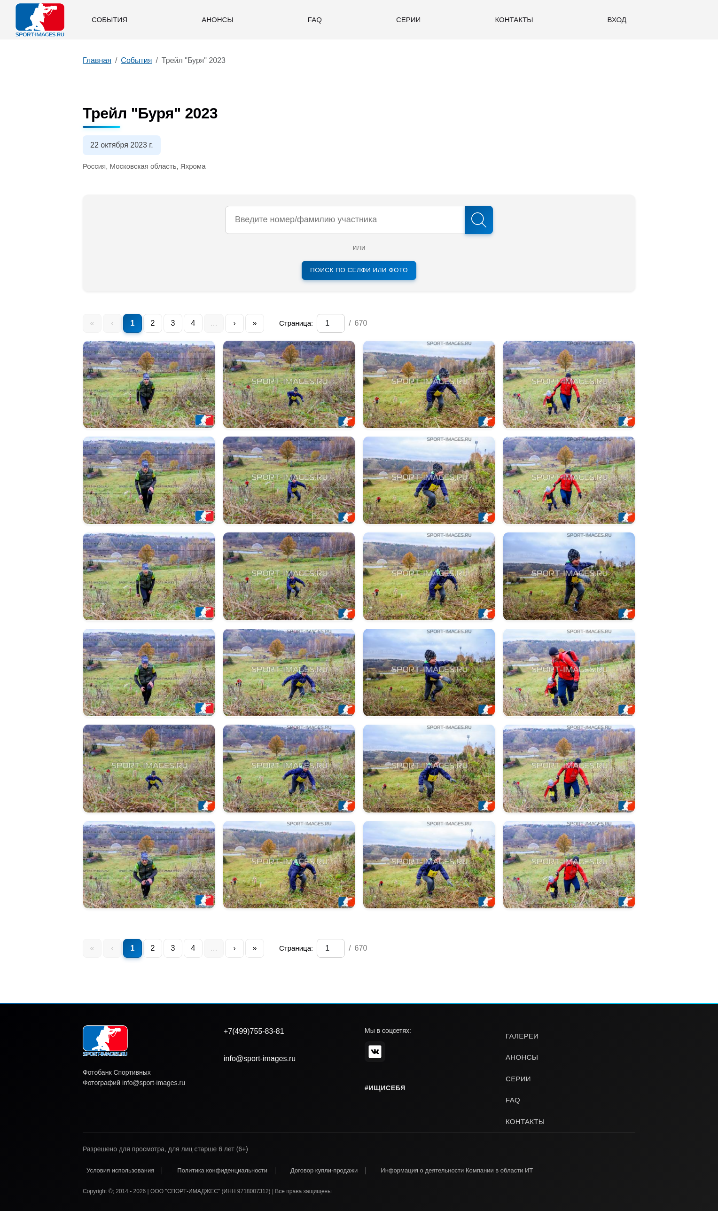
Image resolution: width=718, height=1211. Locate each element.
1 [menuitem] (133, 323)
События (109, 19)
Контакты (514, 19)
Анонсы (217, 19)
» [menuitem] (255, 323)
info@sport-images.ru (260, 1059)
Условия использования (120, 1170)
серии (518, 1079)
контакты (525, 1121)
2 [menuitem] (153, 323)
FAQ (315, 19)
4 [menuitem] (193, 323)
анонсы (522, 1057)
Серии (408, 19)
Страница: (296, 323)
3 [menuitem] (173, 323)
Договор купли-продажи (324, 1170)
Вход (617, 19)
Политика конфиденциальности (222, 1170)
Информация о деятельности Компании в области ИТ (457, 1170)
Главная (97, 60)
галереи (522, 1036)
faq (513, 1100)
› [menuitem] (234, 323)
